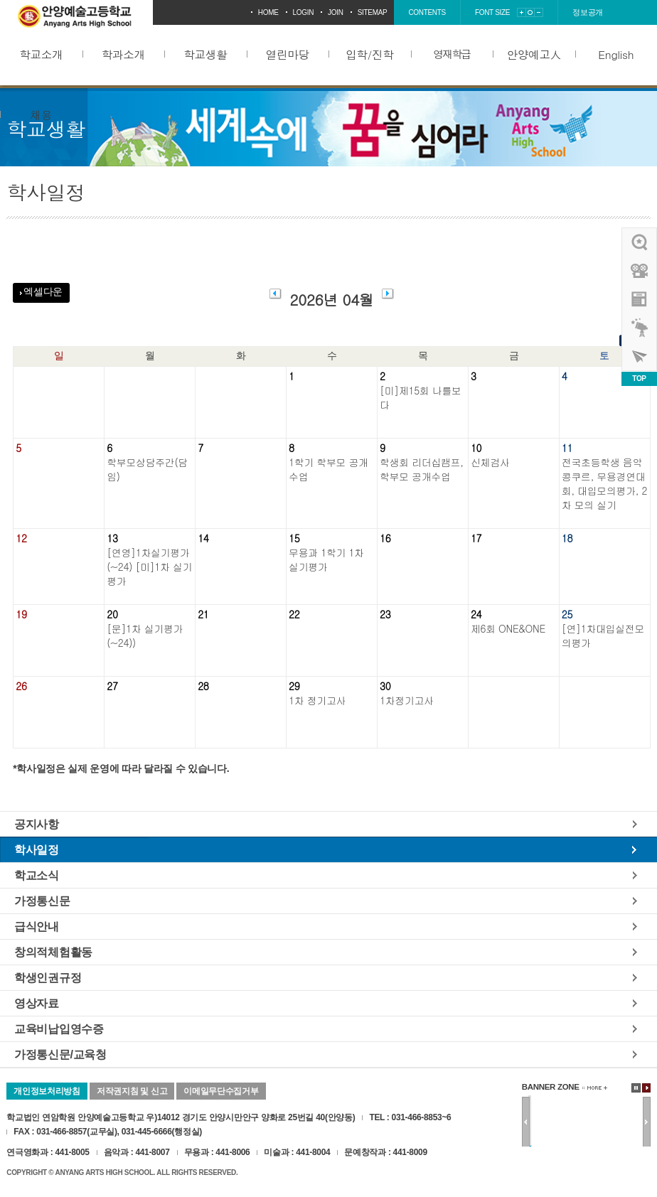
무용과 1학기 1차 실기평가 (326, 559)
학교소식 (36, 875)
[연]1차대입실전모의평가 (603, 635)
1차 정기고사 (317, 700)
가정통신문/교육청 (60, 1054)
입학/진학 (369, 54)
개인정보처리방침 (47, 1091)
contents (427, 12)
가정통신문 (42, 900)
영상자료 (36, 1003)
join (335, 12)
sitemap (373, 12)
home (268, 12)
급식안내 (36, 926)
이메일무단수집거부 (220, 1091)
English (616, 54)
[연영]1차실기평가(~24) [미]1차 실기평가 (149, 566)
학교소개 (41, 54)
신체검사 (490, 462)
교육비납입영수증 (59, 1028)
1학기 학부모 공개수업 (328, 469)
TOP (639, 378)
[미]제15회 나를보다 (420, 397)
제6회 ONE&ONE (508, 628)
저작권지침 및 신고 (132, 1091)
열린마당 (287, 54)
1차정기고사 (407, 700)
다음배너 (646, 1122)
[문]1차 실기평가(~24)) (145, 635)
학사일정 (36, 849)
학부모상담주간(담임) (147, 469)
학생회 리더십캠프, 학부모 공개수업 (422, 469)
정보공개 (587, 12)
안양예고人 (534, 54)
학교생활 (205, 54)
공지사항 (36, 823)
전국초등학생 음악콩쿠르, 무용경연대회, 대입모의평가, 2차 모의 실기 (604, 483)
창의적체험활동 (53, 951)
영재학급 (451, 53)
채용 (41, 114)
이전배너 (526, 1122)
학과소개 (123, 54)
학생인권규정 (47, 977)
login (303, 12)
